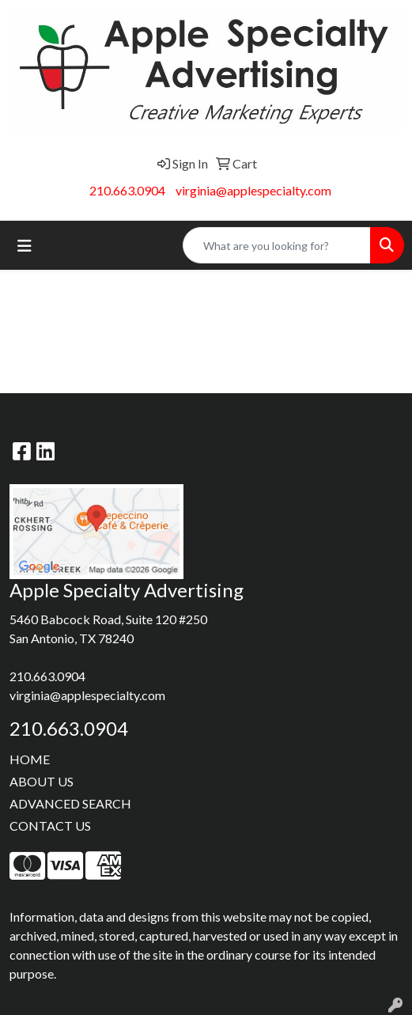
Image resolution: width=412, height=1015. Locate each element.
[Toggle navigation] (24, 245)
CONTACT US (50, 825)
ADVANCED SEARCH (70, 803)
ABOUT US (41, 781)
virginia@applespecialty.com (253, 190)
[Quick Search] (277, 245)
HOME (29, 759)
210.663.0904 (127, 190)
